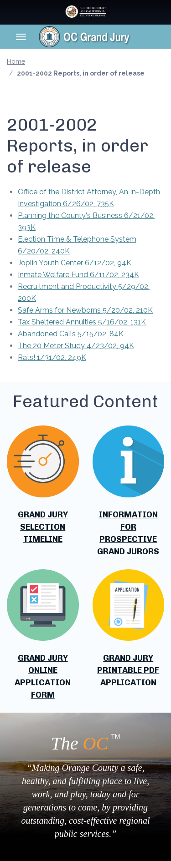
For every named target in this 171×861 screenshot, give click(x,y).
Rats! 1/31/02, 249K (52, 357)
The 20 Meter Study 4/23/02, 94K (76, 345)
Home (16, 61)
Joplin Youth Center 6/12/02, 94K (74, 262)
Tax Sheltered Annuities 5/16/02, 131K (82, 322)
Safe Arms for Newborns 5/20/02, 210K (85, 310)
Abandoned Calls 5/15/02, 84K (71, 333)
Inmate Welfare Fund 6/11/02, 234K (78, 274)
